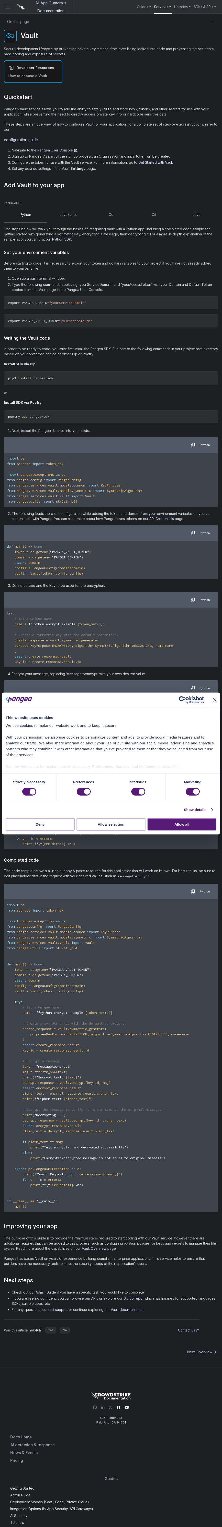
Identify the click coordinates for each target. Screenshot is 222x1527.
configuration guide (21, 139)
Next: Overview (202, 1352)
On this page (18, 21)
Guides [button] (142, 7)
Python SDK (61, 239)
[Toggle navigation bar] (5, 7)
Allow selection (111, 824)
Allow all (181, 824)
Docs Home (21, 1436)
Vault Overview (94, 1248)
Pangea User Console (57, 150)
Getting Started (22, 1488)
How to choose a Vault (27, 76)
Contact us (189, 1330)
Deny (40, 824)
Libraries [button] (181, 7)
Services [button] (161, 7)
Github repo (133, 1298)
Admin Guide (46, 1292)
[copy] (193, 444)
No (65, 1330)
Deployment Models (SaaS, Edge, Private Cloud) (49, 1502)
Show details (195, 810)
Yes (51, 1330)
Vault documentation (127, 1309)
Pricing (16, 1460)
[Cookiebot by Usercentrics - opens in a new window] (182, 700)
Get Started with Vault (155, 162)
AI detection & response (32, 1444)
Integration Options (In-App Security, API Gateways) (51, 1509)
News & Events (24, 1452)
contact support (55, 1309)
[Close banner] (214, 700)
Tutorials (17, 1522)
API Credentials (161, 519)
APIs (94, 1298)
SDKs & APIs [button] (203, 7)
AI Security (18, 1516)
